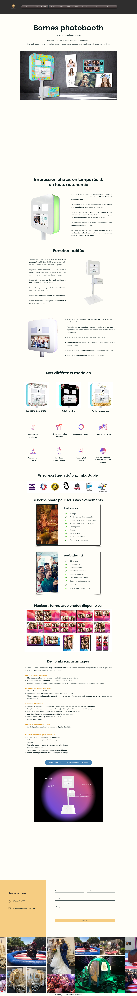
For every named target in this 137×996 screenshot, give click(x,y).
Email (57, 899)
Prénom (57, 891)
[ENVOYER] (85, 920)
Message (58, 906)
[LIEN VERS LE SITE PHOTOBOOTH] (68, 762)
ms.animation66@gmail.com (24, 908)
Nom (88, 891)
